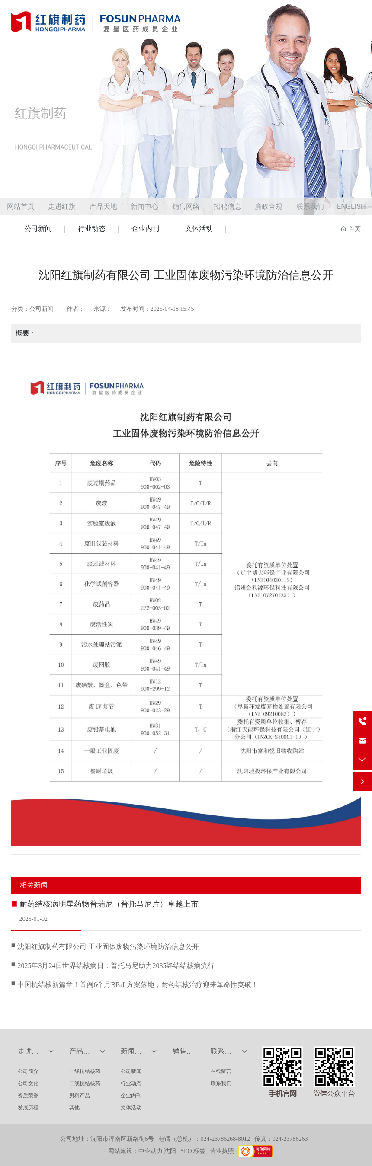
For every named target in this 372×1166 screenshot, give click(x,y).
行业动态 (92, 228)
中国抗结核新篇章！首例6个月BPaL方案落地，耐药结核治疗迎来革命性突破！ (137, 984)
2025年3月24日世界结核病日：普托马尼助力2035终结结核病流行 (116, 965)
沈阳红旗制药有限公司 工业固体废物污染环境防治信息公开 (108, 946)
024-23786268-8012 (225, 1139)
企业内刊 (145, 228)
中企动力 (150, 1151)
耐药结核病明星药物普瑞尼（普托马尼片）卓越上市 (109, 904)
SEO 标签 (192, 1151)
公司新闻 (38, 228)
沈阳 (170, 1151)
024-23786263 (290, 1139)
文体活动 (199, 228)
